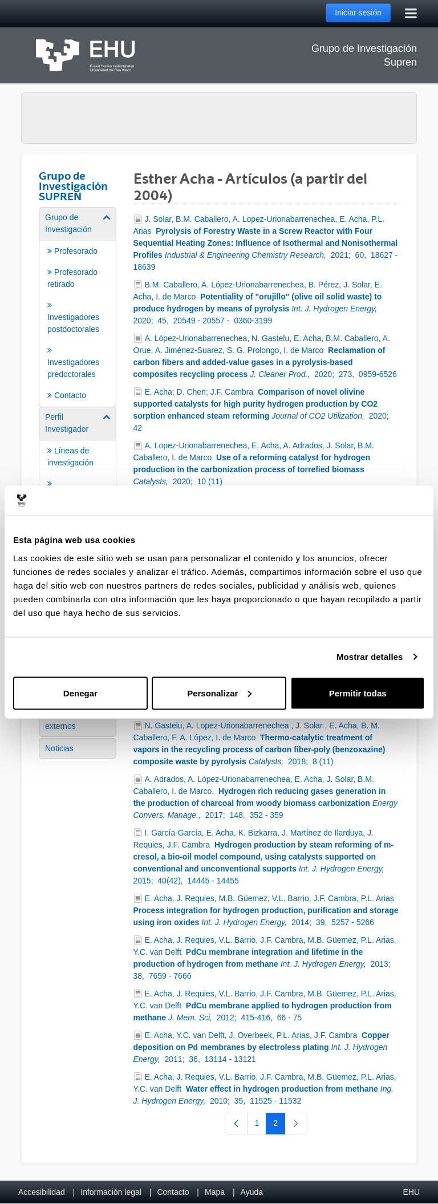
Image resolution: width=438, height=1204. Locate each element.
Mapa (215, 1192)
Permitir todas (358, 693)
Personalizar (219, 693)
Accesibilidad (41, 1192)
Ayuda (252, 1192)
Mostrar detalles (369, 657)
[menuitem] (77, 306)
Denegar (80, 693)
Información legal (110, 1192)
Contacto (173, 1192)
